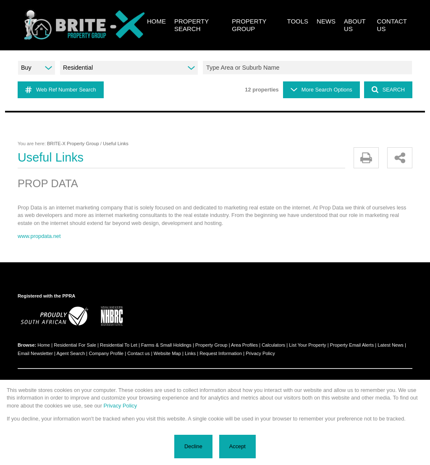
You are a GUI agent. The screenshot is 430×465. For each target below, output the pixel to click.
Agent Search (70, 353)
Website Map (167, 353)
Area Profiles (244, 344)
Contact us (138, 353)
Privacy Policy (260, 353)
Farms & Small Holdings (166, 344)
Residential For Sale (75, 344)
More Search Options (321, 89)
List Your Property (307, 344)
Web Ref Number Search (60, 89)
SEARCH (388, 89)
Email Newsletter (35, 353)
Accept (237, 446)
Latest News (391, 344)
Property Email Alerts (352, 344)
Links (190, 353)
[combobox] (308, 67)
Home (43, 344)
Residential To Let (118, 344)
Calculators (273, 344)
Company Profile (106, 353)
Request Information (220, 353)
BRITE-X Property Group (73, 143)
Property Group (211, 344)
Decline (193, 446)
